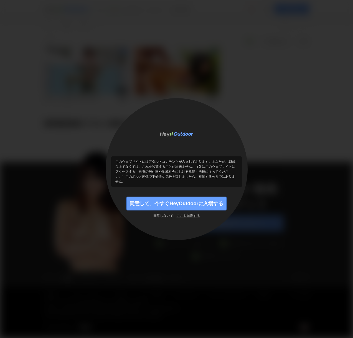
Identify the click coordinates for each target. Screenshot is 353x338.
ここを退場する (188, 216)
